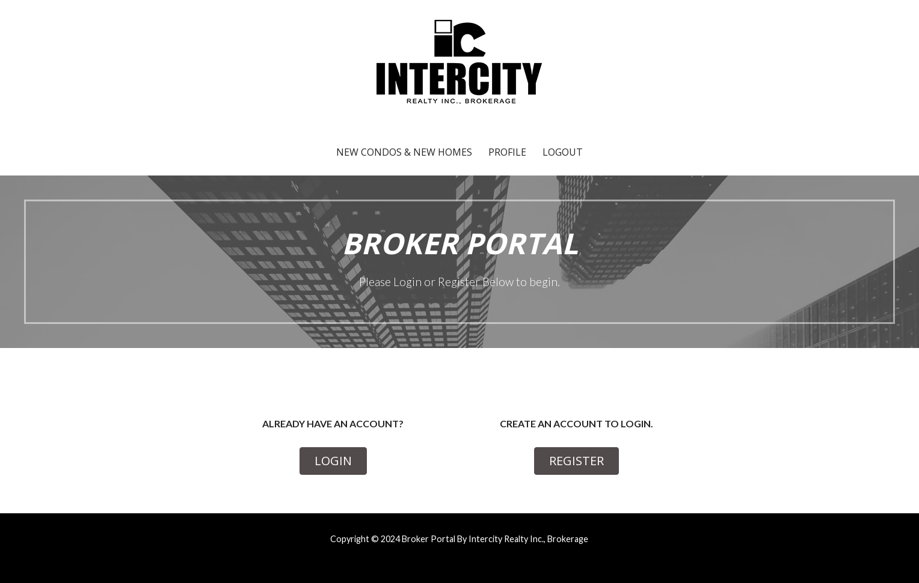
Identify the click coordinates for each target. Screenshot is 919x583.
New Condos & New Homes (404, 152)
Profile (507, 152)
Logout (562, 152)
